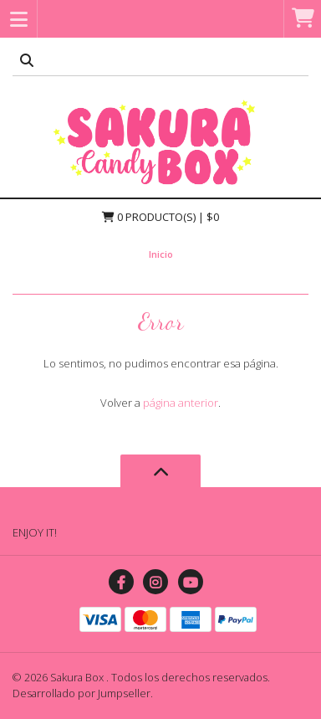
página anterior (180, 402)
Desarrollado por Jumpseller (81, 693)
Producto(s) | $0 (160, 216)
